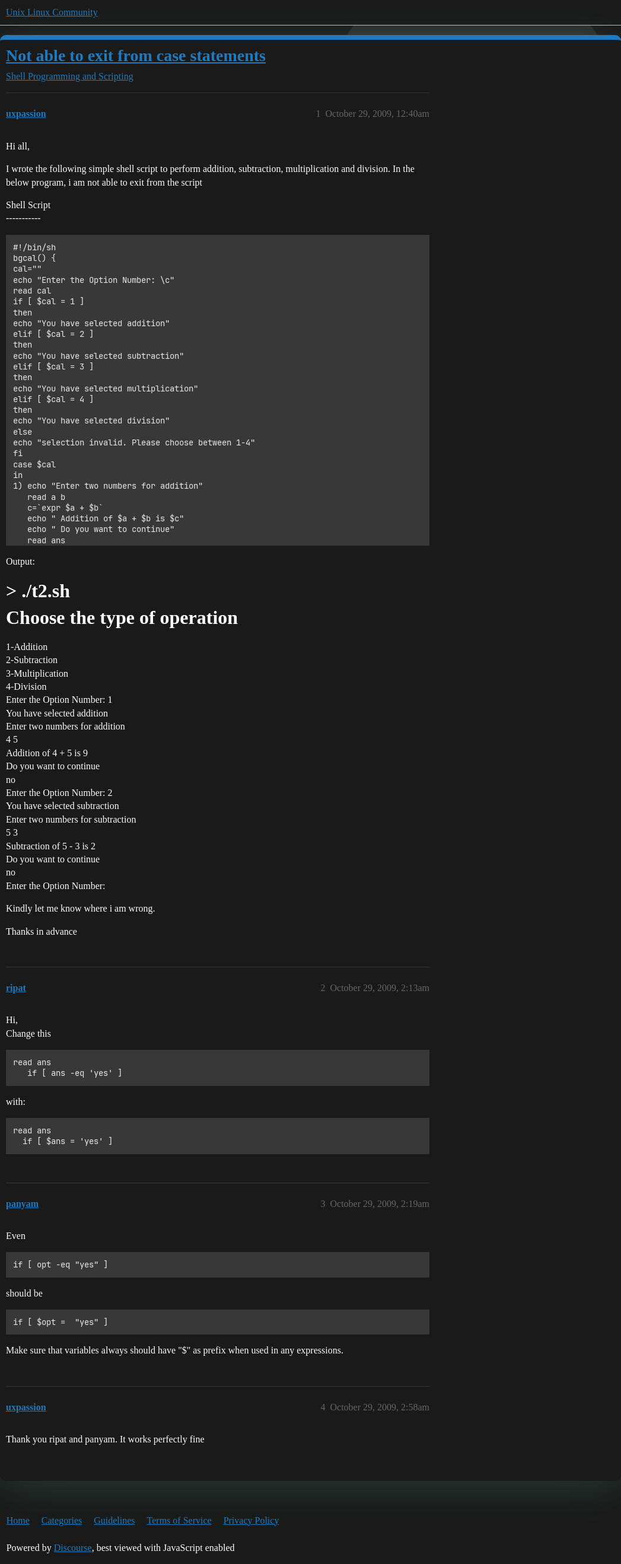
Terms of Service (179, 1520)
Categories (62, 1520)
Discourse (73, 1548)
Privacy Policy (251, 1520)
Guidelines (114, 1520)
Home (18, 1520)
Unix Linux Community (52, 12)
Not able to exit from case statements (136, 55)
